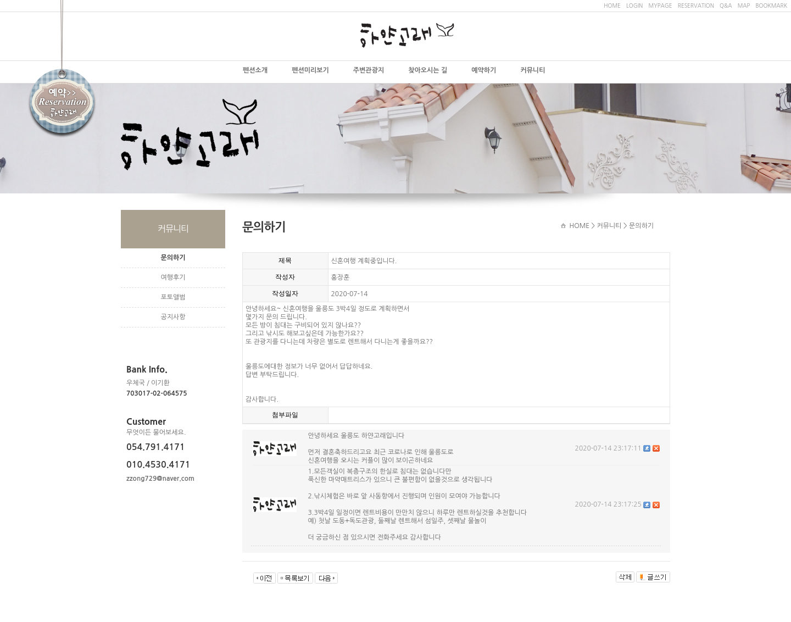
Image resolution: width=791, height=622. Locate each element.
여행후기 (172, 277)
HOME (612, 5)
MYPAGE (660, 5)
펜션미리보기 (310, 70)
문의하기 (172, 257)
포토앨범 (172, 297)
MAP (744, 5)
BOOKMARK (771, 5)
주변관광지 (368, 70)
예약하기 (483, 70)
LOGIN (634, 5)
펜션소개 (255, 70)
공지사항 (172, 317)
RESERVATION (696, 5)
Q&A (726, 5)
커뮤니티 (532, 70)
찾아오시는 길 (427, 70)
